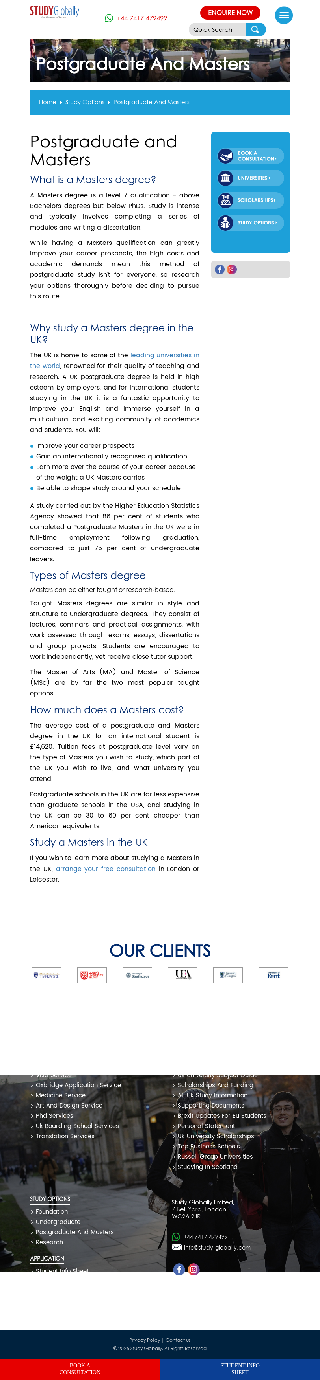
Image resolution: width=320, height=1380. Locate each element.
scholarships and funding (215, 1085)
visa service (54, 1075)
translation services (65, 1136)
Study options (84, 102)
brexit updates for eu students (222, 1116)
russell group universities (215, 1157)
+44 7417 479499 (142, 17)
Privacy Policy (144, 1340)
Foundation (52, 1212)
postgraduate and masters (151, 102)
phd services (54, 1116)
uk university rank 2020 (213, 1065)
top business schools (209, 1147)
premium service (61, 1065)
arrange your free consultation (106, 869)
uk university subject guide (218, 1075)
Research (49, 1243)
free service (53, 1055)
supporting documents (211, 1106)
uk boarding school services (77, 1126)
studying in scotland (208, 1167)
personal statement (206, 1126)
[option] (66, 975)
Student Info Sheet (62, 1271)
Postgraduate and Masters (75, 1232)
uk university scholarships (216, 1136)
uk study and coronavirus (216, 1055)
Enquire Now (230, 12)
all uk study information (212, 1096)
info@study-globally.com (217, 1247)
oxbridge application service (78, 1085)
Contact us (178, 1340)
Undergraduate (58, 1222)
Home (47, 102)
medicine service (61, 1096)
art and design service (69, 1106)
